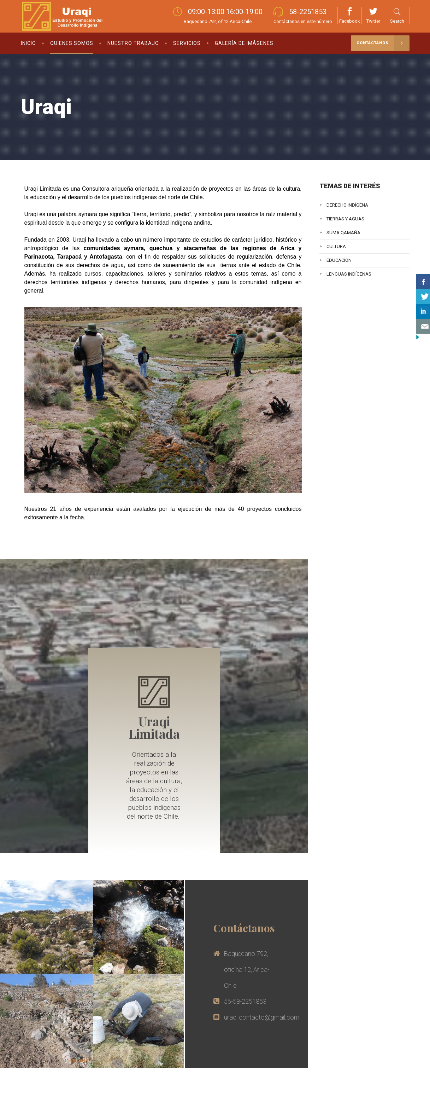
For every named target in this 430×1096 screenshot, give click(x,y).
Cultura (336, 246)
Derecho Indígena (347, 205)
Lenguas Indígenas (348, 274)
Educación (339, 260)
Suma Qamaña (343, 232)
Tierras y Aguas (345, 218)
